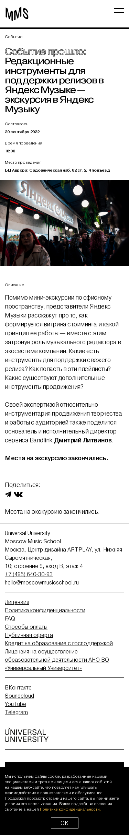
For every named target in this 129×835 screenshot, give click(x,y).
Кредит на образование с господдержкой (59, 643)
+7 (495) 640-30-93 (29, 574)
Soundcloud (19, 695)
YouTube (15, 703)
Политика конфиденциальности (45, 610)
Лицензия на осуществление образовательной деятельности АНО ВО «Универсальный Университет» (57, 659)
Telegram (16, 712)
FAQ (10, 618)
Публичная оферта (29, 634)
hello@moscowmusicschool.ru (42, 582)
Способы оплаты (26, 626)
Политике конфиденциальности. (70, 809)
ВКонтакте (18, 687)
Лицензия (17, 602)
